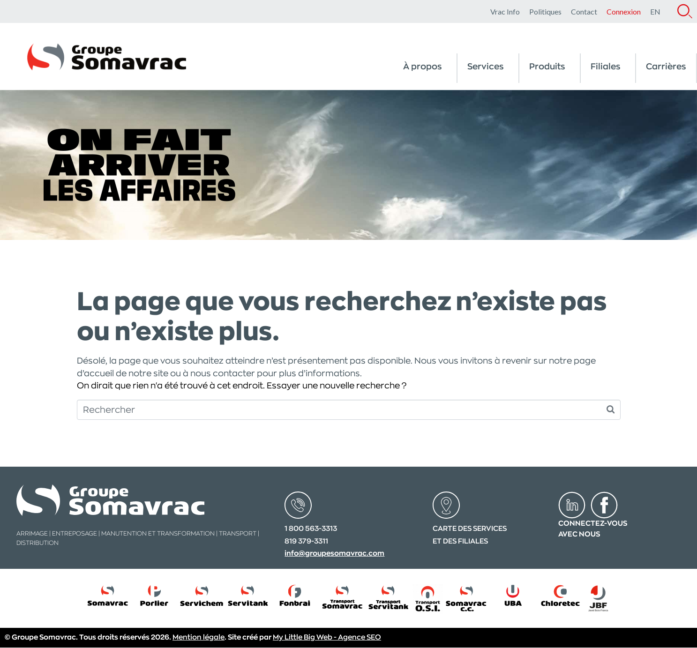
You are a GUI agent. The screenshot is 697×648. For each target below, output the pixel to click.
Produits (547, 66)
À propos (422, 66)
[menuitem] (655, 11)
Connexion (624, 11)
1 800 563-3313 (311, 528)
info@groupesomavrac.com (334, 553)
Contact (584, 11)
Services (485, 66)
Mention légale (198, 637)
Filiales (606, 66)
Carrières (666, 66)
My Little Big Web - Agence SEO (327, 637)
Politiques (545, 11)
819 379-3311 (306, 541)
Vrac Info (505, 11)
